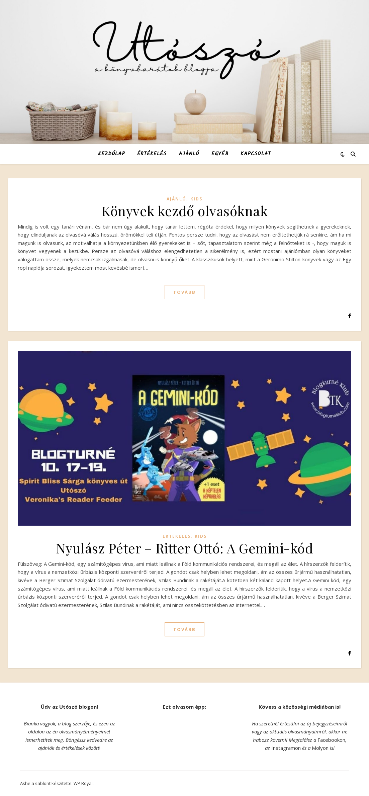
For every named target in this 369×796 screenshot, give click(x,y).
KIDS (196, 199)
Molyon (320, 747)
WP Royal (83, 783)
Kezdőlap (111, 154)
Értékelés (152, 154)
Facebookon (331, 739)
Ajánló (189, 154)
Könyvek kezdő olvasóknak (184, 210)
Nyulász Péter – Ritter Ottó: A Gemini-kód (184, 548)
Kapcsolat (256, 154)
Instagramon (286, 747)
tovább (184, 292)
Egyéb (219, 154)
